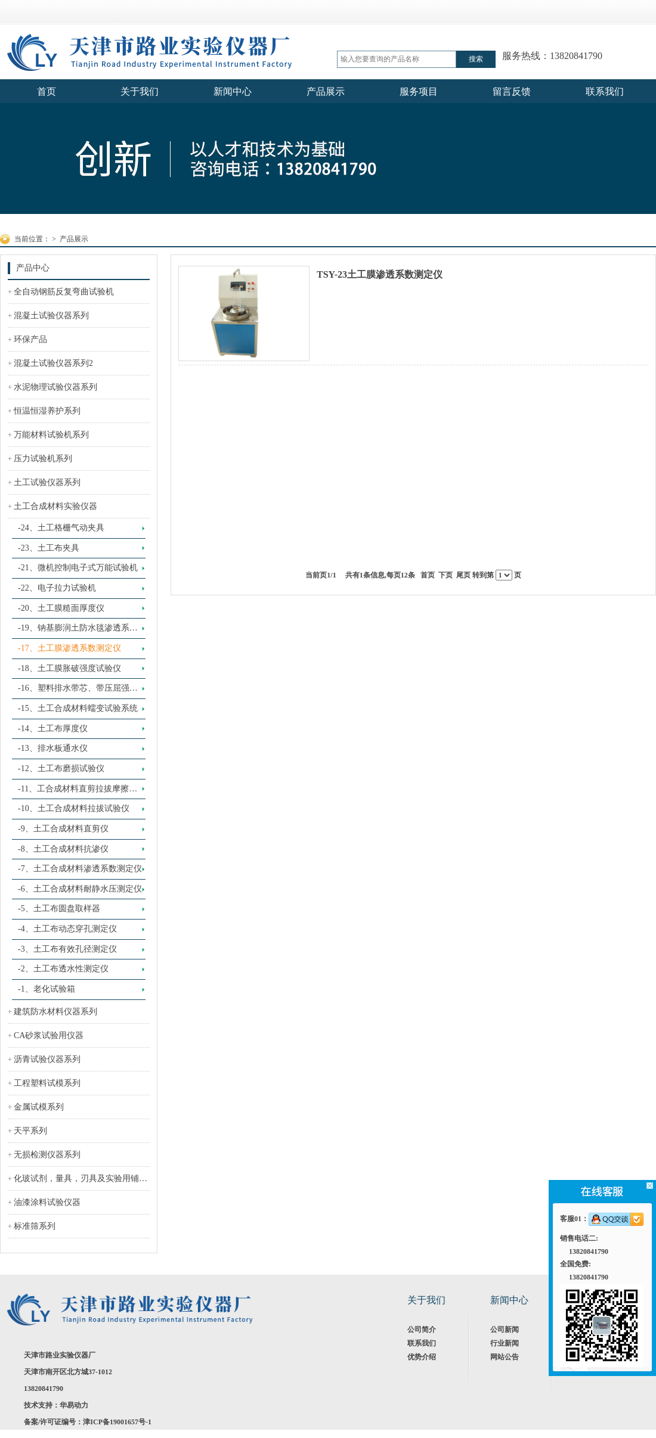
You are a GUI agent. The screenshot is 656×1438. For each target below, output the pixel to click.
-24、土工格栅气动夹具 (61, 527)
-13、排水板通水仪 (53, 748)
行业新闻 (504, 1343)
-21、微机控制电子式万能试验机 (78, 567)
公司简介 (421, 1329)
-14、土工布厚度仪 (53, 728)
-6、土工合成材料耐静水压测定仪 (80, 888)
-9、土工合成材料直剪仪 (63, 828)
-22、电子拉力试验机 (57, 587)
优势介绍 (421, 1357)
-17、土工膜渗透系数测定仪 (69, 648)
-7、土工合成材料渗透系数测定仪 (80, 868)
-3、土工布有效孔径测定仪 (67, 949)
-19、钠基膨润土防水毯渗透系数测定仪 (78, 631)
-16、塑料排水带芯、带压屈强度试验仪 (78, 691)
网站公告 (504, 1357)
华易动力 (74, 1405)
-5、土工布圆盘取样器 (59, 908)
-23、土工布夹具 (48, 547)
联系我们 (421, 1343)
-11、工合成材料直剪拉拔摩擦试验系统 (77, 792)
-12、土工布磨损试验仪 (61, 768)
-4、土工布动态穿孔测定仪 (67, 928)
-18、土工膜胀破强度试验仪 (69, 668)
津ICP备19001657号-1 (117, 1422)
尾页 (463, 575)
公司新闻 (504, 1329)
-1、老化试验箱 (46, 988)
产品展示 (74, 239)
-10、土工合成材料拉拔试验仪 (73, 808)
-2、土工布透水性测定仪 (63, 968)
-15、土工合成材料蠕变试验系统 (78, 708)
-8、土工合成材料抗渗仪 (63, 848)
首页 (427, 575)
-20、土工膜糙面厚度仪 (61, 608)
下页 (445, 575)
